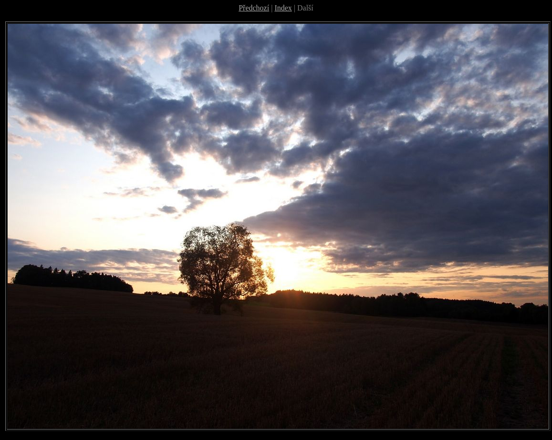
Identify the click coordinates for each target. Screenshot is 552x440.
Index (283, 8)
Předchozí (254, 8)
